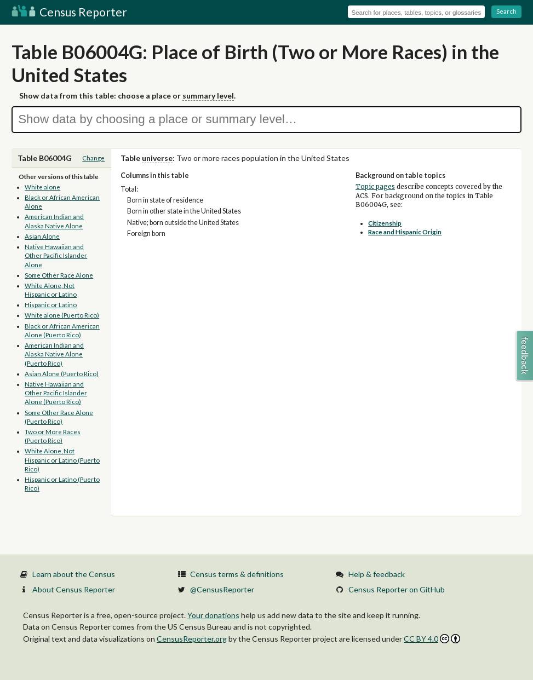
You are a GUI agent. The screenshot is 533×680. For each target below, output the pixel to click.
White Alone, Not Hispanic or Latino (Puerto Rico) (62, 459)
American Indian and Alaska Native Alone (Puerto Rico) (54, 354)
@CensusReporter (222, 589)
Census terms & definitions (237, 574)
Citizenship (385, 223)
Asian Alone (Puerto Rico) (62, 373)
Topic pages (375, 187)
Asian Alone (42, 236)
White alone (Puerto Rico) (62, 315)
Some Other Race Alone (59, 275)
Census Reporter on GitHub (396, 589)
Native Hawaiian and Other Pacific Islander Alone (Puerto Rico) (56, 393)
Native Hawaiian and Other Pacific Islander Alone (56, 255)
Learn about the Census (73, 574)
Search (506, 11)
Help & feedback (376, 574)
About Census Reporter (73, 589)
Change (93, 158)
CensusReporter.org (192, 638)
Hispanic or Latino (51, 304)
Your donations (213, 615)
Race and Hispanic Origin (405, 231)
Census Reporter (69, 12)
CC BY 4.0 (432, 638)
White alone (42, 187)
